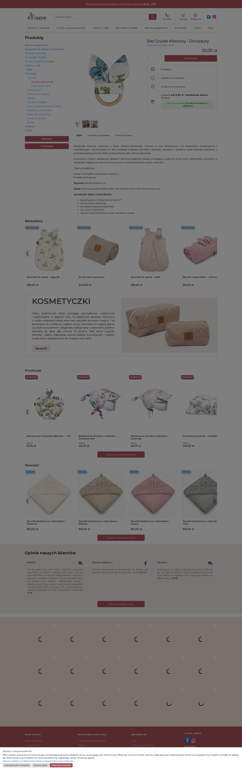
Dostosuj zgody (40, 765)
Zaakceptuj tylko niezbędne (16, 765)
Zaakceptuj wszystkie (61, 765)
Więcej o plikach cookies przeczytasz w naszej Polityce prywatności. (38, 761)
